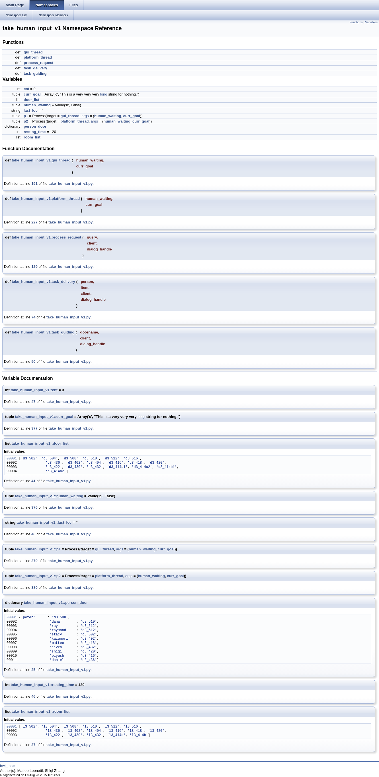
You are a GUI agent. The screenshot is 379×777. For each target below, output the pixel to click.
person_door (35, 126)
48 (33, 534)
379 (34, 561)
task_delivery (35, 68)
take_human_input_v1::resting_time (42, 685)
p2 (26, 121)
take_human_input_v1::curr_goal (44, 417)
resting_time (35, 132)
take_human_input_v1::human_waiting (49, 496)
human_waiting (37, 105)
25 (33, 670)
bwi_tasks (8, 766)
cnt (26, 89)
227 (34, 222)
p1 (26, 116)
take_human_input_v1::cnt (34, 390)
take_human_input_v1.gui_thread (41, 160)
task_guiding (35, 73)
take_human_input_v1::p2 (38, 576)
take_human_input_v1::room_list (40, 711)
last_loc (30, 110)
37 (33, 745)
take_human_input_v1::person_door (56, 602)
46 (33, 696)
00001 (12, 458)
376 (34, 507)
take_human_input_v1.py (70, 183)
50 (33, 361)
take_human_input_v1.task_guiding (43, 332)
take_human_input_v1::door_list (39, 443)
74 (33, 317)
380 (34, 587)
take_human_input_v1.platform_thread (46, 198)
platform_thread (38, 57)
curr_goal (32, 94)
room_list (32, 137)
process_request (38, 63)
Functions (355, 22)
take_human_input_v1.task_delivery (43, 281)
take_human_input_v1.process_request (46, 237)
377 (34, 428)
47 (33, 401)
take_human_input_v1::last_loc (44, 522)
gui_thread (33, 52)
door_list (31, 100)
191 (34, 183)
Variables (371, 22)
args (85, 116)
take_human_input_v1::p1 (38, 549)
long (103, 94)
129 (34, 266)
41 (33, 481)
